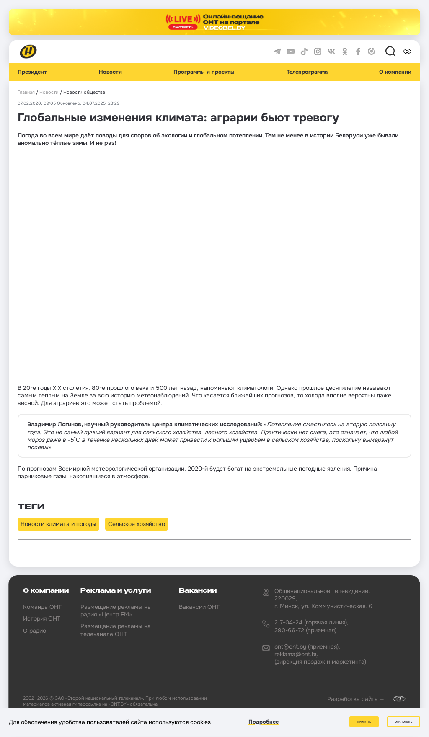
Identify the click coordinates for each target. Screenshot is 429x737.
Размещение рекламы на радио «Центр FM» (115, 610)
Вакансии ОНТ (199, 607)
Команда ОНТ (42, 607)
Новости (110, 72)
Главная (26, 92)
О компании (395, 72)
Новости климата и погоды (58, 524)
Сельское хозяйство (136, 524)
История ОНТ (41, 618)
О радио (34, 630)
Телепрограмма (307, 72)
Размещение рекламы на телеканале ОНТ (115, 629)
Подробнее (263, 721)
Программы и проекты (204, 72)
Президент (32, 72)
